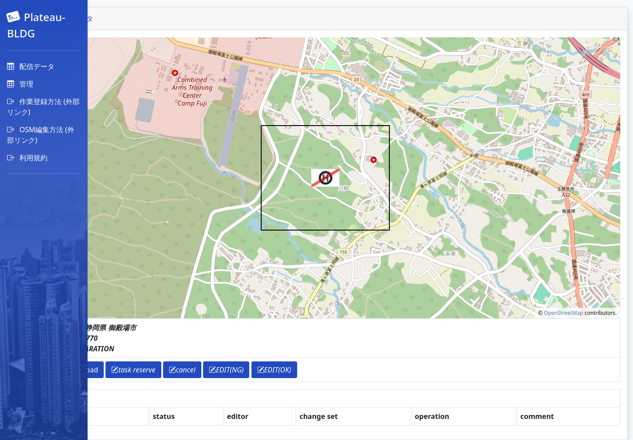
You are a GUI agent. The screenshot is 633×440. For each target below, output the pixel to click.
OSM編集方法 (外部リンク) (40, 135)
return (120, 370)
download (161, 370)
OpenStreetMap (563, 313)
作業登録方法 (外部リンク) (43, 107)
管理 (20, 84)
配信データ (31, 66)
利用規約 (27, 157)
